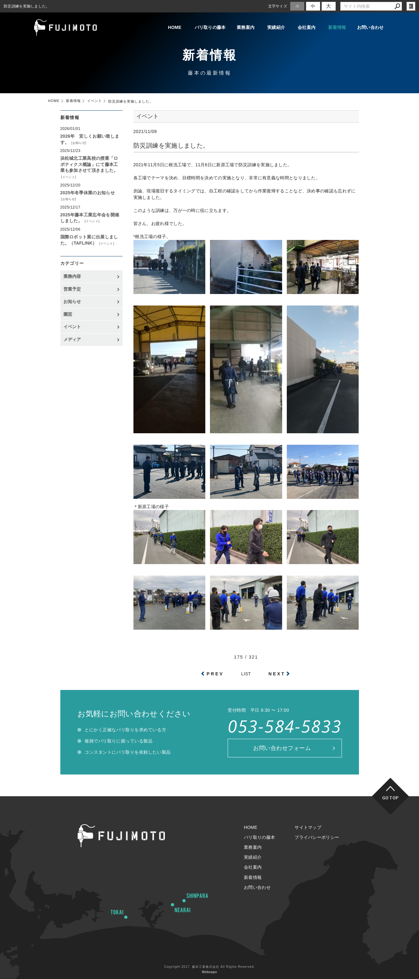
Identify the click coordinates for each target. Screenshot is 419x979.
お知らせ (79, 143)
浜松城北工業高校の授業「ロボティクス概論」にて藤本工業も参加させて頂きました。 (89, 164)
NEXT (276, 673)
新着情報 (337, 27)
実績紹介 (276, 27)
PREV (215, 673)
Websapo (209, 972)
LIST (246, 673)
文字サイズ (277, 6)
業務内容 (72, 276)
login (411, 6)
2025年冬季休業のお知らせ (87, 192)
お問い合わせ (370, 27)
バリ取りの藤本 (210, 27)
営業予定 (72, 289)
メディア (72, 339)
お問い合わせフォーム (282, 748)
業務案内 (245, 27)
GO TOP (390, 798)
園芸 (67, 314)
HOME (174, 27)
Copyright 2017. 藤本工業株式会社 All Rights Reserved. (209, 966)
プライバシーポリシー (317, 837)
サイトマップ (308, 827)
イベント (68, 177)
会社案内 (306, 27)
